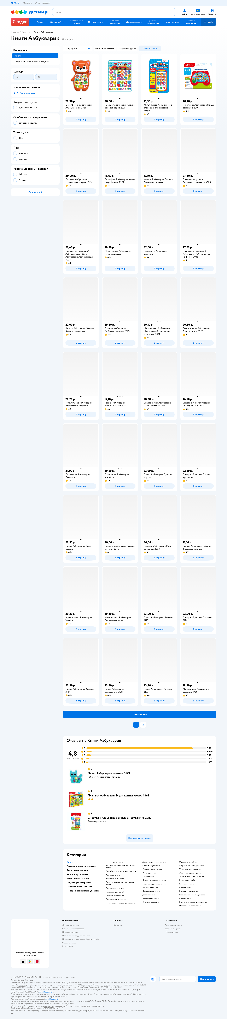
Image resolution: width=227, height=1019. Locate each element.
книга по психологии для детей (193, 902)
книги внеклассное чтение (154, 880)
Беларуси (29, 980)
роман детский (149, 873)
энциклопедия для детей (190, 873)
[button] (208, 22)
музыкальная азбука (188, 862)
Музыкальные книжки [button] (78, 878)
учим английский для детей (191, 876)
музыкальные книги (115, 879)
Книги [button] (70, 862)
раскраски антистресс (116, 899)
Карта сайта (67, 946)
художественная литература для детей (120, 866)
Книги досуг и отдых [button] (77, 874)
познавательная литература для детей (120, 883)
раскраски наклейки (115, 888)
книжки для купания (188, 891)
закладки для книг (150, 887)
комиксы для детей (151, 891)
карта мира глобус (187, 880)
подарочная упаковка (152, 869)
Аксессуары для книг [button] (78, 870)
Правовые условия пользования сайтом (57, 977)
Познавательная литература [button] (81, 866)
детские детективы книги (154, 862)
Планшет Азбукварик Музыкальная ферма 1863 (118, 795)
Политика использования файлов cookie (80, 939)
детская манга (148, 895)
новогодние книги (114, 862)
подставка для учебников (154, 884)
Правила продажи (70, 932)
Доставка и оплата (70, 925)
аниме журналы (113, 875)
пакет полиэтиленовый (190, 906)
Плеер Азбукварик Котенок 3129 (109, 773)
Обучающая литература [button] (79, 882)
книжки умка (185, 887)
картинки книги (186, 884)
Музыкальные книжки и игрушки (32, 61)
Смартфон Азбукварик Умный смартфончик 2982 (119, 818)
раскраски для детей (115, 892)
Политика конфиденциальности (76, 936)
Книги (25, 31)
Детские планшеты (150, 902)
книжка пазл (185, 898)
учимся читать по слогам (190, 869)
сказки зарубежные (151, 865)
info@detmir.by (46, 992)
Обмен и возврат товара (73, 928)
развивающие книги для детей (192, 895)
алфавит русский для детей (191, 865)
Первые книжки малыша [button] (79, 886)
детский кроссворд (115, 895)
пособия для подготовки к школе (121, 871)
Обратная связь (69, 943)
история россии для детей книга (120, 903)
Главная (15, 31)
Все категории (20, 49)
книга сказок (148, 876)
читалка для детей (150, 898)
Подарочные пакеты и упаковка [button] (83, 890)
